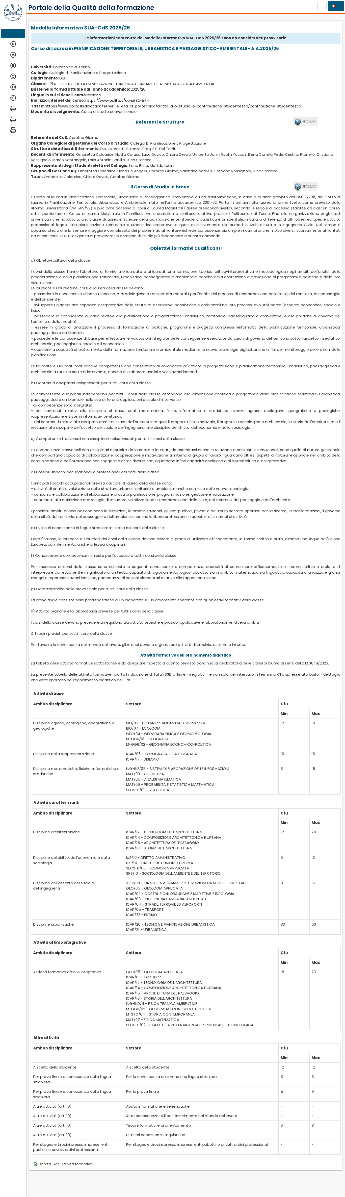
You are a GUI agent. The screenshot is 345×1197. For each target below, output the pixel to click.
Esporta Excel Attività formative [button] (63, 1164)
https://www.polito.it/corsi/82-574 (117, 100)
